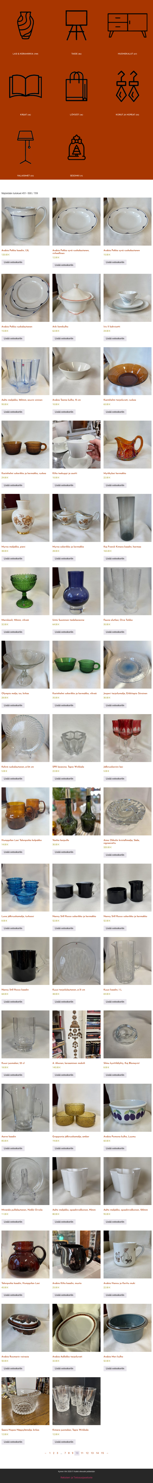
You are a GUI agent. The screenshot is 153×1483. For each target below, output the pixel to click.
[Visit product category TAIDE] (76, 28)
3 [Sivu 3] (57, 1453)
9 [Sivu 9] (72, 1453)
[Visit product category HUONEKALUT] (128, 28)
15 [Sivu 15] (102, 1453)
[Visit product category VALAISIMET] (25, 150)
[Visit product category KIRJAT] (25, 89)
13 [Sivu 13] (92, 1453)
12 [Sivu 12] (87, 1453)
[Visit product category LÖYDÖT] (76, 89)
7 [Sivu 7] (65, 1453)
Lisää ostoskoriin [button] (13, 262)
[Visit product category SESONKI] (76, 150)
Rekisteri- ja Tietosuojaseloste (76, 1477)
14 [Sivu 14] (97, 1453)
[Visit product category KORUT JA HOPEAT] (128, 89)
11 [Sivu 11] (82, 1453)
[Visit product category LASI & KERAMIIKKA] (25, 28)
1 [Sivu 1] (50, 1453)
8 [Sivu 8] (68, 1453)
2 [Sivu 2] (53, 1453)
